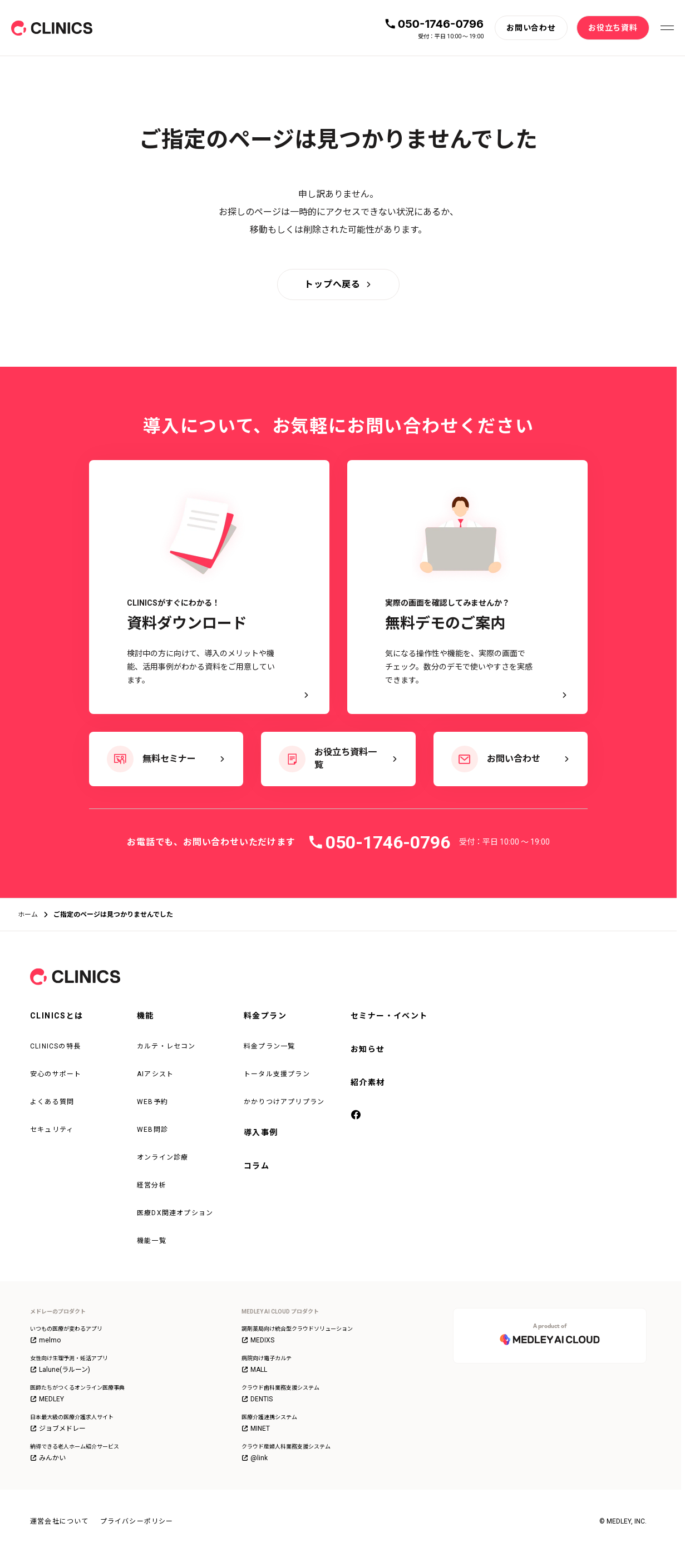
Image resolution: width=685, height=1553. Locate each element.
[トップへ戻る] (338, 284)
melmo (45, 1340)
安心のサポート (55, 1074)
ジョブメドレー (58, 1428)
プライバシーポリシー (137, 1521)
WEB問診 (152, 1129)
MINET (256, 1428)
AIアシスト (155, 1074)
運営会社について (59, 1521)
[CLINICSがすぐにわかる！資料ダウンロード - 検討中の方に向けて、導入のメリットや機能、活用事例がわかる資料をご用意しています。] (209, 587)
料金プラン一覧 (269, 1046)
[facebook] (356, 1115)
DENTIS (257, 1399)
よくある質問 (52, 1102)
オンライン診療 (162, 1157)
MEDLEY (47, 1399)
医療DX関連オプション (175, 1213)
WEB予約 (152, 1102)
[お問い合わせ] (531, 28)
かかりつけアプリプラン (284, 1102)
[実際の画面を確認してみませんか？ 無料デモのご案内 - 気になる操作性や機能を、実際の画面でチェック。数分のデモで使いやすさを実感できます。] (467, 587)
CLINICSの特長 (55, 1046)
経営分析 (151, 1185)
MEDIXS (258, 1340)
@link (255, 1458)
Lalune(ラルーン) (60, 1370)
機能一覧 (151, 1241)
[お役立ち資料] (612, 28)
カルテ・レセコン (166, 1046)
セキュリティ (51, 1129)
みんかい (48, 1458)
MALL (254, 1370)
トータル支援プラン (277, 1074)
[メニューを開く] (667, 27)
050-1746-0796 (441, 24)
